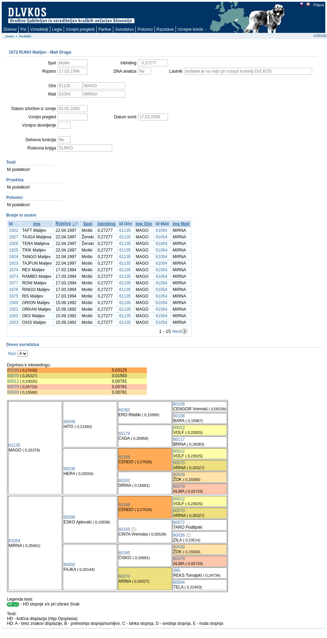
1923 (13, 263)
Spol (87, 223)
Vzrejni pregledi (80, 29)
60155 (124, 529)
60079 (13, 386)
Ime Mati (181, 223)
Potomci (145, 29)
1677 (13, 283)
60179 (124, 433)
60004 (179, 582)
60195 (124, 552)
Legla (57, 29)
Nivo (12, 353)
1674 (13, 269)
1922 (13, 230)
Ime (37, 223)
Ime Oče (144, 223)
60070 (13, 375)
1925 (13, 250)
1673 (13, 276)
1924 (13, 256)
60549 (69, 421)
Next (177, 331)
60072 (179, 522)
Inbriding (106, 223)
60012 (13, 381)
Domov (10, 29)
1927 (13, 237)
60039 (13, 392)
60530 (69, 468)
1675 (13, 296)
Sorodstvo (124, 29)
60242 (124, 480)
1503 (13, 322)
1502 (13, 315)
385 (176, 570)
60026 (179, 535)
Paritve (104, 29)
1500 (13, 302)
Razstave (165, 29)
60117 (179, 439)
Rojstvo (63, 223)
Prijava (318, 5)
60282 (124, 410)
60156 (179, 404)
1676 (13, 289)
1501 (13, 309)
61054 (161, 230)
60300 (69, 517)
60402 (69, 564)
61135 (125, 230)
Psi (23, 29)
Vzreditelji (39, 29)
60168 (13, 370)
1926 (13, 243)
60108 (179, 415)
